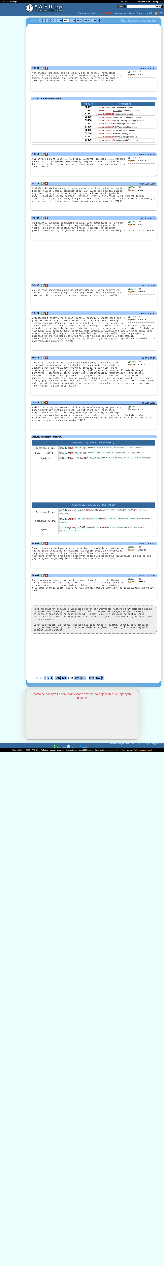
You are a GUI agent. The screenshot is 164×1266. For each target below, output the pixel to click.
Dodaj (140, 13)
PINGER (83, 771)
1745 (79, 20)
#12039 (67, 473)
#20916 (95, 473)
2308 (87, 20)
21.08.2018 (144, 367)
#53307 (98, 526)
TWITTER (72, 771)
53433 (88, 116)
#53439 (80, 463)
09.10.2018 (144, 155)
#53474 (143, 526)
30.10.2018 (144, 68)
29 (137, 566)
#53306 (131, 468)
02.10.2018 (144, 184)
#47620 (99, 543)
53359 (88, 136)
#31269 (128, 473)
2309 (93, 20)
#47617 (85, 543)
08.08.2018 (144, 560)
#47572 (76, 547)
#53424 (66, 463)
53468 (88, 124)
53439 (88, 132)
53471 (88, 113)
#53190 (110, 535)
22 (137, 228)
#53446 (132, 526)
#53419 (90, 463)
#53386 (139, 463)
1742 (59, 20)
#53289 (64, 538)
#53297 (112, 468)
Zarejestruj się (144, 2)
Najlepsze (96, 13)
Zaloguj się (158, 2)
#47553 (126, 543)
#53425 (68, 526)
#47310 (68, 543)
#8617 (117, 473)
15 (137, 326)
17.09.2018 (144, 291)
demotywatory (56, 774)
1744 (72, 20)
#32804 (147, 473)
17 (137, 75)
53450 (88, 120)
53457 (88, 109)
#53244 (102, 468)
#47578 (113, 543)
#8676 (106, 473)
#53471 (111, 463)
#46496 (139, 543)
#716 (138, 473)
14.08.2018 (144, 414)
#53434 (101, 463)
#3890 (82, 473)
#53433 (121, 463)
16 (137, 162)
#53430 (64, 529)
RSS (159, 13)
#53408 (122, 468)
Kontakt (149, 13)
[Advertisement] (12, 599)
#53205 (123, 535)
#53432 (121, 526)
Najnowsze (84, 13)
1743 (66, 20)
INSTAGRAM (60, 771)
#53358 (130, 463)
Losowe (118, 13)
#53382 (110, 526)
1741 (53, 20)
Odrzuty (108, 13)
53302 (88, 128)
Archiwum (129, 13)
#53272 (66, 468)
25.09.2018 (144, 222)
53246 (88, 139)
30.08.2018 (144, 320)
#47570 (65, 547)
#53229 (145, 535)
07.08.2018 (144, 594)
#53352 (140, 468)
